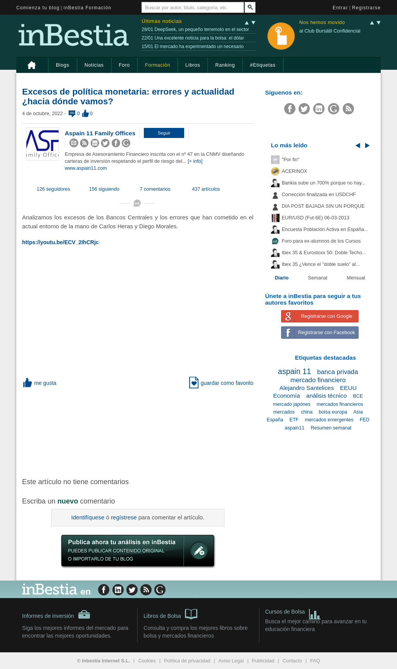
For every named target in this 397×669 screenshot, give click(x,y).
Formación (157, 65)
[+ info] (195, 161)
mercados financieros (340, 404)
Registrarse (366, 7)
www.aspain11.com (86, 168)
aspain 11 (294, 371)
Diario (282, 278)
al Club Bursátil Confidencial (330, 31)
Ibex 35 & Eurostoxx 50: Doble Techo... (324, 252)
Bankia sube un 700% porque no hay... (324, 183)
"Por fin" (290, 159)
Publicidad (263, 661)
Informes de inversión (56, 614)
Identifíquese (88, 517)
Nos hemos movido (322, 22)
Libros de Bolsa (170, 613)
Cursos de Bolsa (293, 612)
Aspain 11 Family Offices (100, 133)
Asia (358, 412)
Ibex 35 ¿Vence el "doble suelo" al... (321, 264)
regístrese (124, 517)
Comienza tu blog (38, 7)
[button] (164, 133)
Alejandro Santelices (307, 388)
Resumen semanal (331, 428)
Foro (124, 65)
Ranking (225, 65)
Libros (192, 65)
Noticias (94, 65)
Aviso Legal (231, 661)
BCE (358, 396)
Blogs (62, 65)
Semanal (318, 278)
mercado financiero (318, 380)
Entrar (340, 7)
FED (364, 419)
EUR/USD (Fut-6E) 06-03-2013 (315, 218)
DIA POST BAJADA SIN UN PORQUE (323, 206)
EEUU (348, 388)
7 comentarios (155, 189)
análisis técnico (326, 395)
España (275, 419)
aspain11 (294, 428)
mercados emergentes (329, 419)
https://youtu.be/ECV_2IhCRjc (60, 242)
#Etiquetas (263, 65)
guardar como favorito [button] (221, 383)
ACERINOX (294, 171)
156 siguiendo (104, 189)
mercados (284, 412)
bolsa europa (333, 412)
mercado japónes (292, 404)
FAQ (315, 661)
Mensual (356, 278)
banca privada (337, 372)
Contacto (292, 661)
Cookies (147, 661)
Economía (286, 395)
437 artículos (206, 189)
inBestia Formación (87, 7)
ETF (294, 419)
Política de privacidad (187, 661)
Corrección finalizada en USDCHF (319, 194)
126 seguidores (53, 189)
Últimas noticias (162, 21)
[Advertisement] (146, 431)
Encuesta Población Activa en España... (325, 229)
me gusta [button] (39, 383)
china (306, 412)
